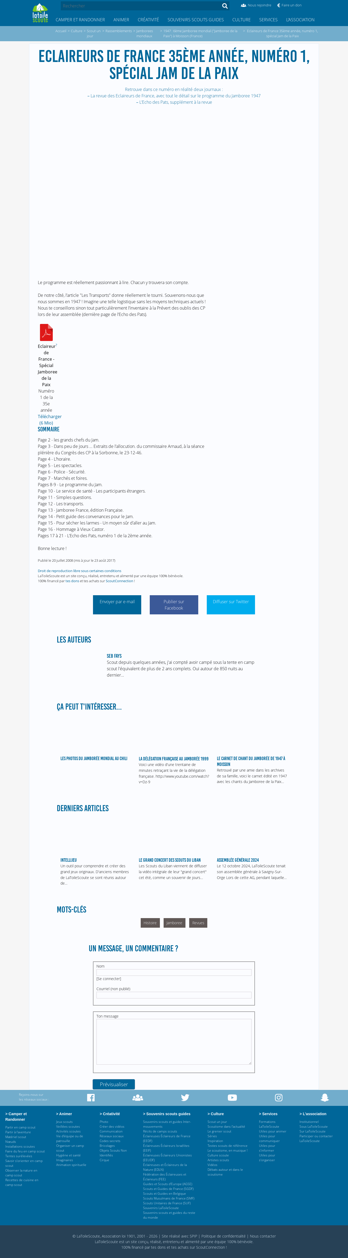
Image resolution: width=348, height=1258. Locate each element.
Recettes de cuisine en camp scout (21, 1182)
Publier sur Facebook (174, 605)
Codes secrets (110, 1141)
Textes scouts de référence (228, 1145)
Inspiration (215, 1141)
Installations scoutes (20, 1146)
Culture (241, 20)
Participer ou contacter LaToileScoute (316, 1138)
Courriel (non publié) (113, 988)
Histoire (150, 922)
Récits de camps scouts (160, 1131)
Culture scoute (218, 1155)
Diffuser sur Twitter (231, 602)
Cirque (104, 1160)
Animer (121, 20)
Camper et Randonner (80, 20)
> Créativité (110, 1114)
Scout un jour (217, 1121)
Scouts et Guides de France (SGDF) (168, 1188)
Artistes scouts (218, 1160)
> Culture (216, 1114)
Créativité (148, 20)
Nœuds (10, 1141)
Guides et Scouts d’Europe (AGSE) (167, 1184)
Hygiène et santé (68, 1155)
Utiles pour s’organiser (267, 1157)
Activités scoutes (68, 1131)
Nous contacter (263, 1236)
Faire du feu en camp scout (25, 1151)
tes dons (72, 580)
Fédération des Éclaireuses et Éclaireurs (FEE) (164, 1176)
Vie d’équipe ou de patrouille (69, 1138)
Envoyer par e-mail (117, 602)
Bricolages (107, 1145)
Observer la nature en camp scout (21, 1172)
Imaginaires (64, 1160)
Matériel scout (15, 1137)
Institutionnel (309, 1121)
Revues (198, 922)
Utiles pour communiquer (269, 1138)
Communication (111, 1131)
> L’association (313, 1114)
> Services (268, 1114)
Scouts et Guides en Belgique (164, 1193)
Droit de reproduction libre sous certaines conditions (79, 570)
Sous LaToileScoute (314, 1126)
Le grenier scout (219, 1131)
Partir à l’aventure (18, 1132)
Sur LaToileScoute (313, 1131)
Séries (212, 1136)
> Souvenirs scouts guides (167, 1114)
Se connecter (109, 978)
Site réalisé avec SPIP (179, 1236)
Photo (104, 1121)
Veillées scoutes (68, 1126)
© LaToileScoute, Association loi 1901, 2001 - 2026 (114, 1236)
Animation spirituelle (71, 1165)
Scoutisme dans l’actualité (226, 1126)
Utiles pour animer (272, 1131)
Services (268, 20)
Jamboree (174, 922)
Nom (100, 966)
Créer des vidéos (112, 1126)
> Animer (64, 1114)
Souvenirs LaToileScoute (161, 1208)
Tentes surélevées (18, 1156)
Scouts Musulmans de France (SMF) (168, 1198)
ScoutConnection (119, 580)
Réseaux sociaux (112, 1136)
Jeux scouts (64, 1121)
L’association (300, 20)
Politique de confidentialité (223, 1236)
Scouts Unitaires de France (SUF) (167, 1203)
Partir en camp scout (20, 1127)
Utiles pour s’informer (267, 1148)
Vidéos (212, 1165)
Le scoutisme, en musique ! (228, 1150)
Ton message (107, 1016)
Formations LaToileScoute (269, 1124)
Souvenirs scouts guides (196, 20)
